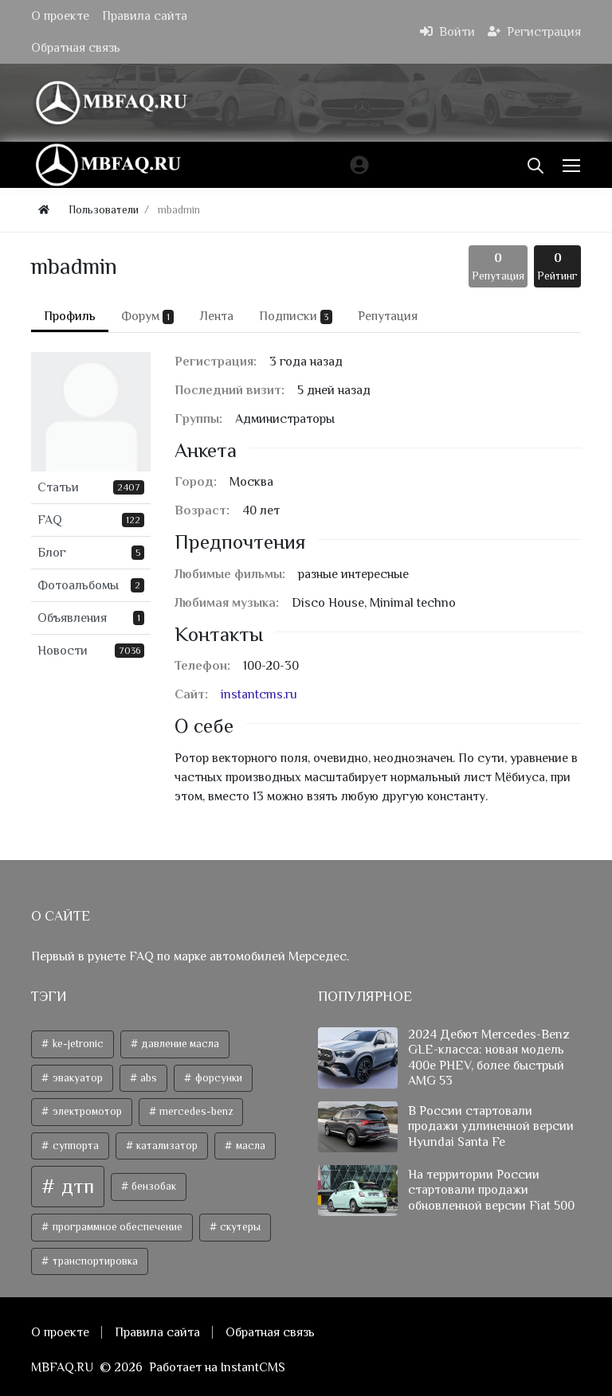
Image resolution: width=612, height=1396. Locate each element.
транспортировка (94, 1261)
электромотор (86, 1111)
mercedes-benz (195, 1111)
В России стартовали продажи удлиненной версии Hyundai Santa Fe (491, 1126)
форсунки (217, 1078)
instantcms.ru (259, 694)
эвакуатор (76, 1078)
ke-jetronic (77, 1044)
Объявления (90, 618)
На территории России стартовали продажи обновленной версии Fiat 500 (491, 1189)
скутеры (239, 1227)
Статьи (90, 487)
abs (147, 1078)
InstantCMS (253, 1367)
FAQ (90, 520)
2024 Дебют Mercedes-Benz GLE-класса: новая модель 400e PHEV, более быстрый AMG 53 (489, 1057)
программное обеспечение (116, 1227)
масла (249, 1146)
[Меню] (573, 165)
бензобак (152, 1186)
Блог (90, 552)
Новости (90, 650)
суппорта (74, 1146)
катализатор (166, 1146)
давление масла (179, 1044)
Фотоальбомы (90, 585)
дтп (75, 1186)
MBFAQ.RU (62, 1367)
